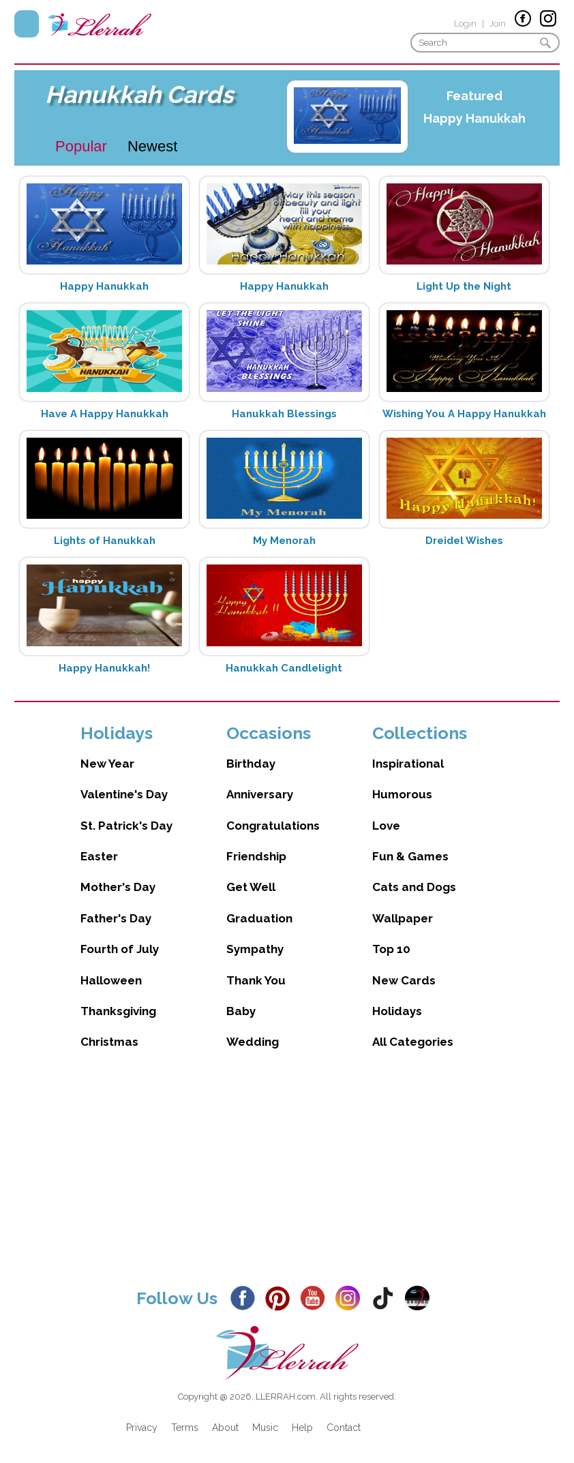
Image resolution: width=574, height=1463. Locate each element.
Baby (241, 1011)
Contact (344, 1427)
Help (302, 1427)
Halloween (111, 980)
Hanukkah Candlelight (284, 668)
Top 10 (391, 949)
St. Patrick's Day (126, 825)
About (225, 1427)
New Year (107, 763)
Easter (99, 856)
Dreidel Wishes (464, 540)
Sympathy (255, 949)
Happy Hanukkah (474, 118)
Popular (81, 146)
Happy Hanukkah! (104, 668)
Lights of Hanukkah (104, 540)
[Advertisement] (287, 1179)
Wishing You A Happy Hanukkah (464, 414)
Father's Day (115, 918)
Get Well (250, 887)
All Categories (412, 1042)
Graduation (259, 918)
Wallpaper (402, 918)
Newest (152, 146)
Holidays (397, 1011)
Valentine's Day (124, 794)
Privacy (141, 1427)
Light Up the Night (464, 286)
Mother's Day (117, 887)
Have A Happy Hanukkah (104, 414)
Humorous (402, 794)
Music (265, 1427)
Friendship (256, 856)
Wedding (252, 1042)
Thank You (256, 980)
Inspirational (408, 763)
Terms (184, 1427)
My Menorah (284, 540)
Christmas (109, 1042)
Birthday (250, 763)
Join (497, 23)
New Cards (404, 980)
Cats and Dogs (414, 887)
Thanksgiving (118, 1011)
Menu (26, 23)
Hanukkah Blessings (284, 414)
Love (386, 825)
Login (465, 23)
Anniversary (259, 794)
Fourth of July (119, 949)
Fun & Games (410, 856)
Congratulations (273, 825)
